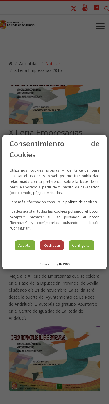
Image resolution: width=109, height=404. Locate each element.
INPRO (64, 264)
